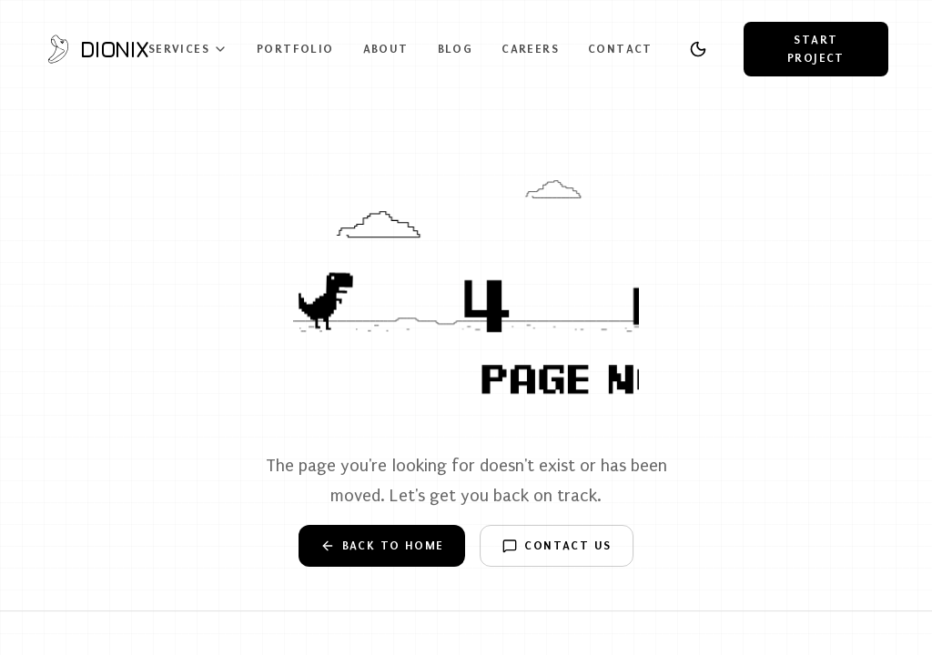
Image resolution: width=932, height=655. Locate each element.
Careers (530, 48)
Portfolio (295, 48)
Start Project (816, 49)
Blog (455, 48)
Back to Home (382, 546)
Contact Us (556, 546)
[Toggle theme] (698, 49)
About (386, 48)
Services (188, 49)
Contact (620, 48)
